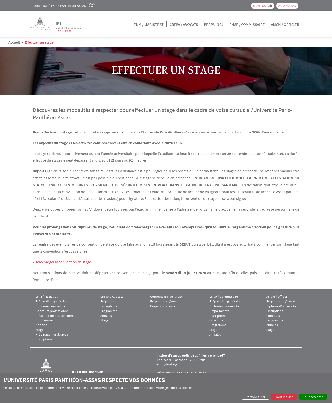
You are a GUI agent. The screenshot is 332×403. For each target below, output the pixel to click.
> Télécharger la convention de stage (62, 262)
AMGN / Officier (285, 24)
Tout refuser (284, 397)
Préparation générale (51, 301)
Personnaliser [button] (255, 397)
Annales (41, 325)
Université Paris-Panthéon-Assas (60, 5)
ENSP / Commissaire (247, 24)
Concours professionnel (53, 311)
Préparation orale (162, 306)
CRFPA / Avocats (184, 24)
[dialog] (166, 388)
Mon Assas (261, 5)
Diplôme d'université (50, 306)
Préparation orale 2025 (52, 335)
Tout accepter (313, 397)
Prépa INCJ (213, 24)
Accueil (14, 42)
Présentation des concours (55, 316)
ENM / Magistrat (149, 24)
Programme (44, 320)
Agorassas (287, 5)
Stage (39, 330)
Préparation (108, 301)
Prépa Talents (219, 311)
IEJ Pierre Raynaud (87, 372)
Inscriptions (44, 339)
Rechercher (92, 5)
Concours (216, 320)
